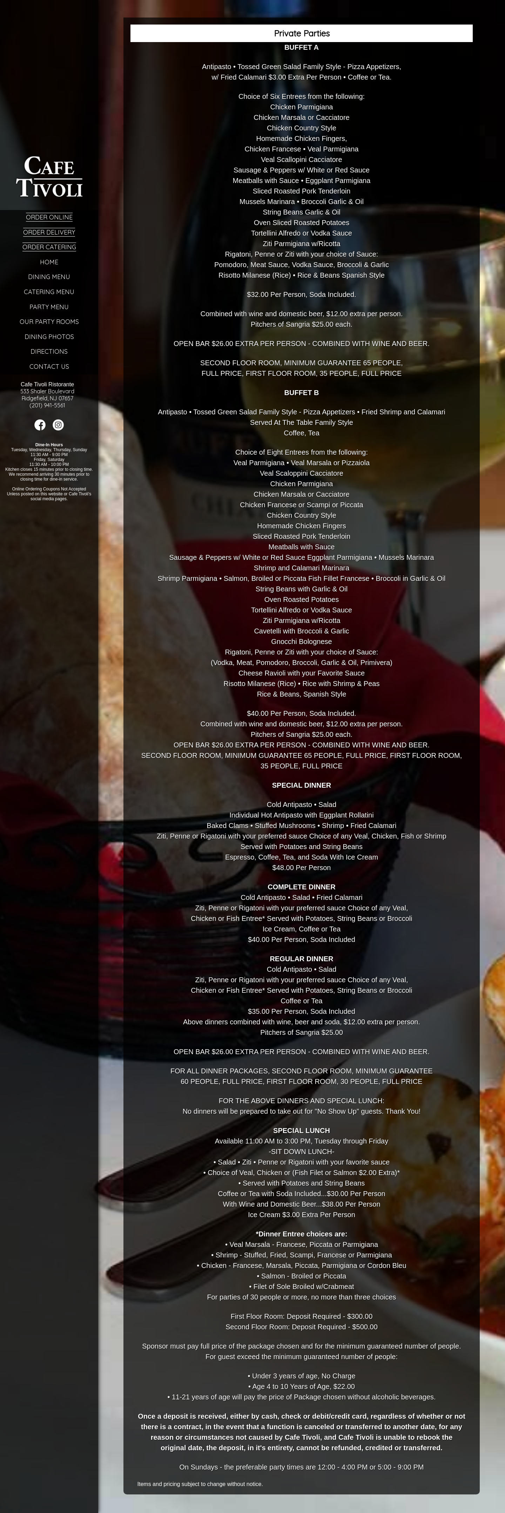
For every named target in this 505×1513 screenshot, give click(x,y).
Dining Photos (49, 337)
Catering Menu (49, 292)
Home (49, 262)
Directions (49, 351)
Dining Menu (49, 277)
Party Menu (49, 307)
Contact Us (49, 366)
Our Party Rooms (49, 322)
